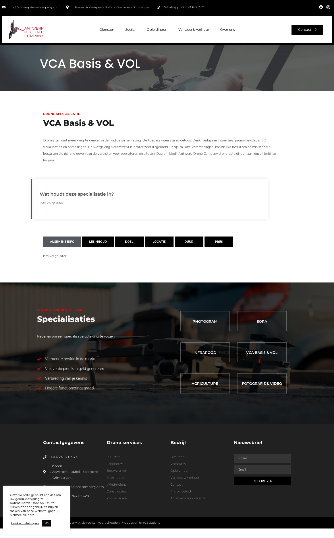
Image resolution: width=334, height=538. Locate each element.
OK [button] (47, 523)
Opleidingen (157, 29)
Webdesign (130, 532)
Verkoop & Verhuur (193, 29)
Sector (130, 29)
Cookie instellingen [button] (25, 523)
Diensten (106, 29)
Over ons (227, 29)
